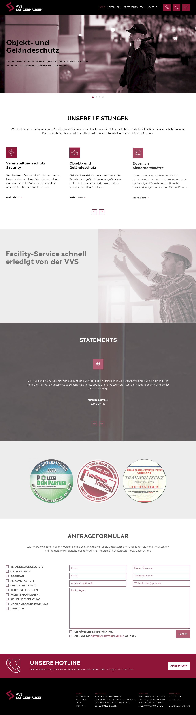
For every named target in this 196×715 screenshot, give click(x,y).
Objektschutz (18, 571)
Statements (131, 7)
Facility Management (22, 594)
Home (102, 7)
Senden (183, 634)
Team (142, 7)
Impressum (175, 697)
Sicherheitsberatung (23, 599)
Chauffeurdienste (21, 585)
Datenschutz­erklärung (108, 636)
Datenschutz (176, 700)
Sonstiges (15, 608)
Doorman (14, 576)
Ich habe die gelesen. (104, 636)
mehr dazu (14, 198)
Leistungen (114, 7)
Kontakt (152, 7)
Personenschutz (20, 580)
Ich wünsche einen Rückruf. (91, 631)
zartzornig (183, 706)
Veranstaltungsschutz (24, 566)
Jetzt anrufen (178, 666)
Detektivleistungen (21, 590)
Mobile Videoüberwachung (27, 604)
